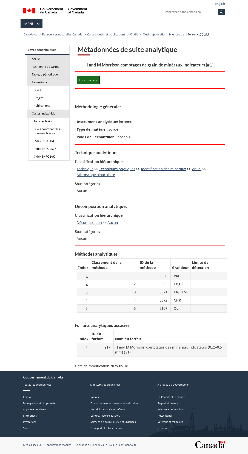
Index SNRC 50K (44, 156)
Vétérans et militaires (170, 422)
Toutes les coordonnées (37, 384)
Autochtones (165, 415)
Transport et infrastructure (106, 428)
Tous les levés (43, 121)
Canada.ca (30, 34)
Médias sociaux (32, 445)
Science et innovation (170, 409)
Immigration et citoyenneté (39, 403)
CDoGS (204, 34)
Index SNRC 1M (44, 141)
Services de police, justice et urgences (113, 422)
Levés (37, 90)
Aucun (112, 222)
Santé (26, 428)
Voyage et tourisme (34, 409)
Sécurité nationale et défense (107, 409)
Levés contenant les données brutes (47, 131)
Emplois (28, 397)
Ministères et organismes (105, 384)
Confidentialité (127, 445)
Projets (38, 98)
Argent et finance (168, 403)
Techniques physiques (117, 168)
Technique (85, 168)
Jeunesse (163, 428)
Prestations (29, 422)
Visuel (196, 168)
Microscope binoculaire (96, 174)
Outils (134, 34)
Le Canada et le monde (171, 397)
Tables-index (40, 82)
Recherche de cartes (45, 67)
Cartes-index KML (43, 113)
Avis (111, 445)
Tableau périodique (45, 74)
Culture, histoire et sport (105, 415)
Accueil (36, 59)
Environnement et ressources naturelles (114, 403)
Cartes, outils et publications (106, 34)
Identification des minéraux (163, 168)
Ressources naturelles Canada (62, 34)
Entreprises (30, 415)
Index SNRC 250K (45, 149)
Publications (42, 106)
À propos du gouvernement (174, 384)
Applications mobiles (59, 445)
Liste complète (88, 80)
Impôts (94, 397)
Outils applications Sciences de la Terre (169, 34)
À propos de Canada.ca (90, 445)
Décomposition (89, 222)
